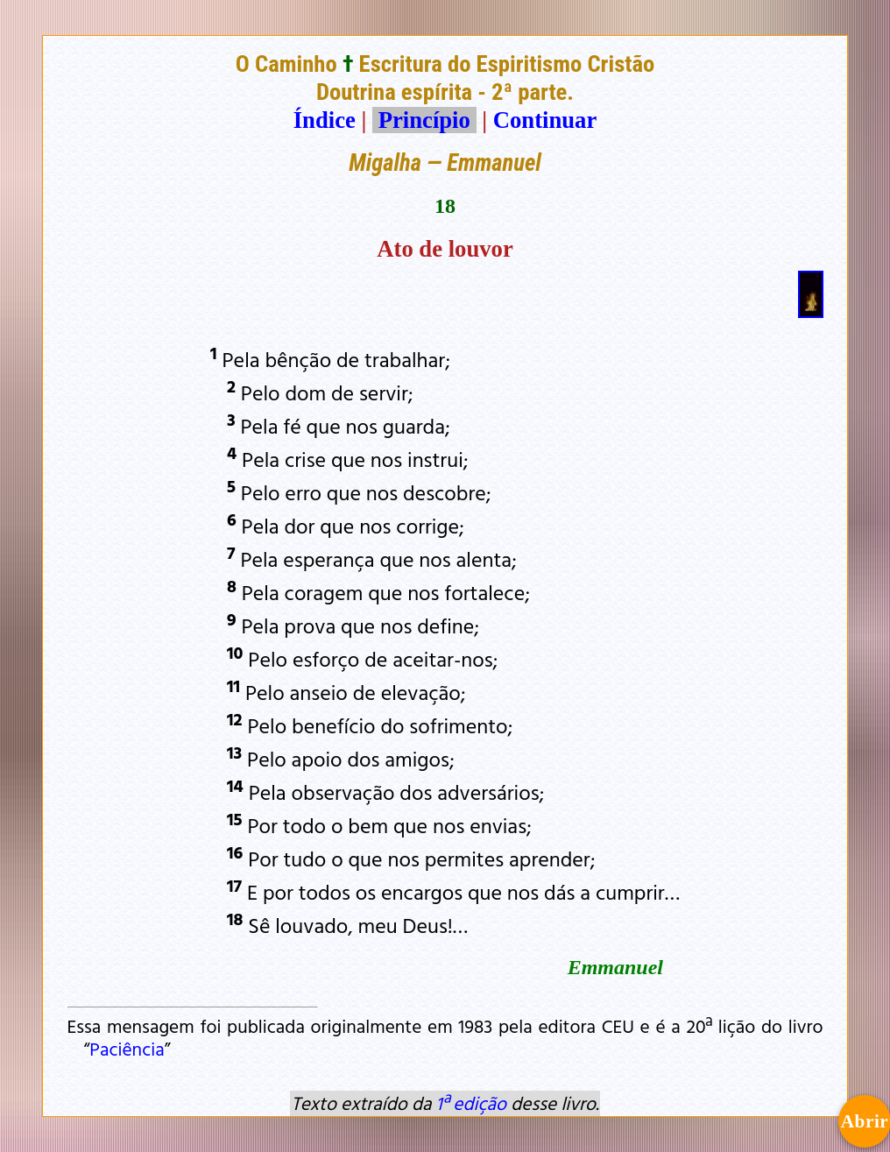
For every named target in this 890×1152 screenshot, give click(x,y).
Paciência (126, 1049)
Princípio (424, 120)
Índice (324, 120)
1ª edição (471, 1103)
